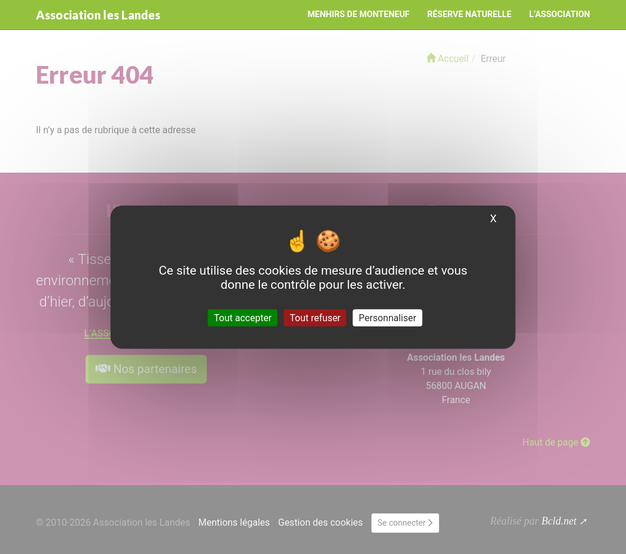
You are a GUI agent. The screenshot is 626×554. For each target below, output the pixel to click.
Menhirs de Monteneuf (359, 14)
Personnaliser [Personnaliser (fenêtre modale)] (388, 317)
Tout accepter (243, 317)
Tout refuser (315, 317)
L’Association (559, 14)
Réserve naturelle (469, 14)
